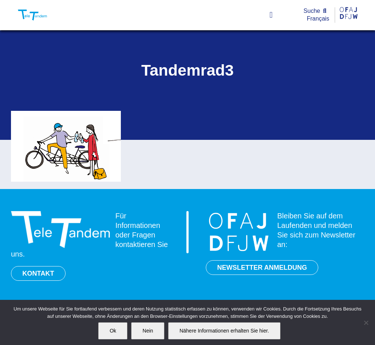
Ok (112, 331)
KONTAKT (38, 273)
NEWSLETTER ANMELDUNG (262, 267)
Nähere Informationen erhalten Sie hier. (224, 331)
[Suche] (316, 11)
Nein (147, 331)
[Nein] (366, 322)
